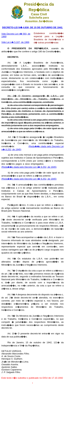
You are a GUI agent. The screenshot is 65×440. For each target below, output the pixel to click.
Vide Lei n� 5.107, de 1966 (15, 42)
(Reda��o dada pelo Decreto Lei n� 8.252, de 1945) (29, 167)
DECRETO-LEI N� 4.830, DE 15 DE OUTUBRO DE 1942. (32, 27)
